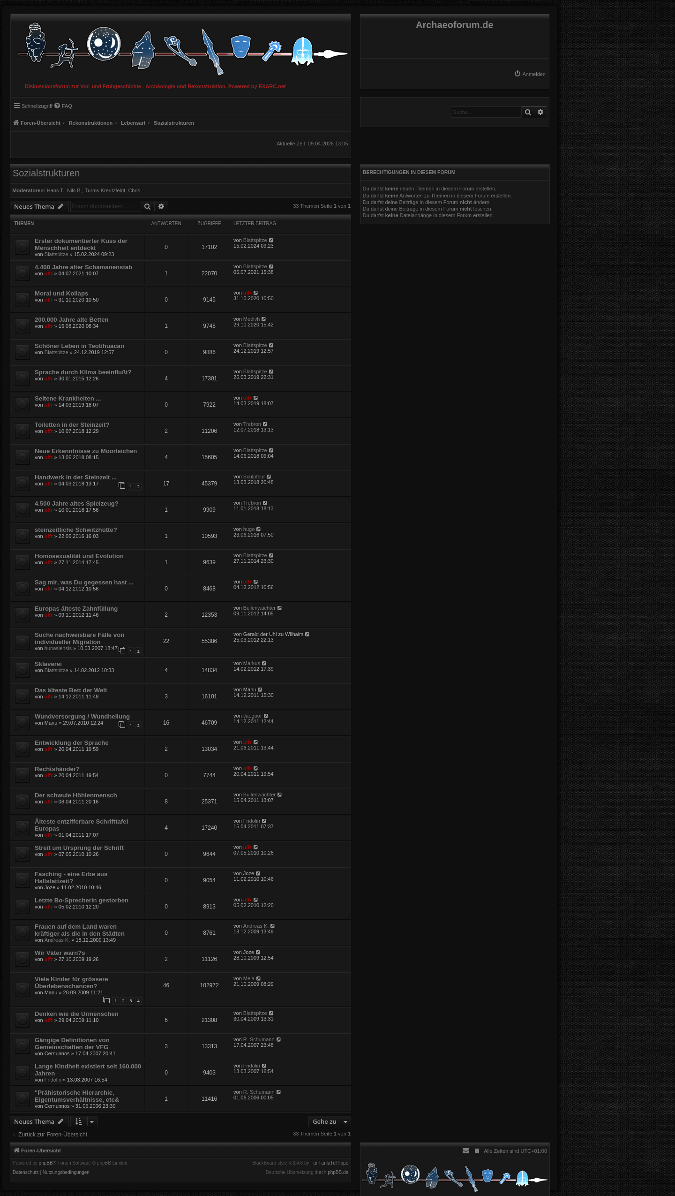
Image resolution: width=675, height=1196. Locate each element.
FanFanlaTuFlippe (329, 1163)
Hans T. (55, 190)
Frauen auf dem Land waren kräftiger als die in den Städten (80, 930)
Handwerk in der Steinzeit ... (76, 477)
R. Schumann (259, 1039)
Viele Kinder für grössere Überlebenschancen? (71, 983)
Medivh (251, 319)
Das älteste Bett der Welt (71, 690)
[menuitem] (530, 74)
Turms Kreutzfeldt (105, 190)
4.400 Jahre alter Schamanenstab (83, 267)
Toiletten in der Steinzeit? (72, 424)
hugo (249, 529)
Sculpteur (254, 476)
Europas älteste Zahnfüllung (76, 608)
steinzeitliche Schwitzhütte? (76, 529)
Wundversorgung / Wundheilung (82, 716)
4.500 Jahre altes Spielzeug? (77, 503)
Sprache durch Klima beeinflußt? (83, 372)
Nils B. (74, 190)
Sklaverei (48, 663)
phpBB (46, 1163)
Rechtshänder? (57, 768)
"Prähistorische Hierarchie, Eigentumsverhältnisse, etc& (77, 1096)
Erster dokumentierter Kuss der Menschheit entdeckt (81, 244)
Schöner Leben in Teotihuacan (79, 345)
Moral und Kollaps (61, 293)
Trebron (252, 424)
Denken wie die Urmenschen (77, 1013)
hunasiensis (58, 648)
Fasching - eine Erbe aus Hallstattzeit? (71, 878)
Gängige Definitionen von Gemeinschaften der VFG (72, 1044)
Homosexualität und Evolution (79, 556)
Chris (134, 190)
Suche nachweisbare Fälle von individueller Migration (79, 638)
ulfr (49, 273)
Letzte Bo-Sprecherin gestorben (81, 900)
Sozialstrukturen (46, 173)
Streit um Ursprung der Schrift (79, 847)
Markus (251, 663)
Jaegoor (252, 716)
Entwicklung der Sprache (72, 742)
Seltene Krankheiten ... (68, 398)
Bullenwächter (259, 608)
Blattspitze (56, 254)
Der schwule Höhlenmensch (76, 795)
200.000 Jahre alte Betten (72, 319)
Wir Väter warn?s (60, 952)
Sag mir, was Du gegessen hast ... (84, 582)
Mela (249, 978)
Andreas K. (57, 940)
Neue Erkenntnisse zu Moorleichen (86, 450)
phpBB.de (338, 1172)
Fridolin (251, 821)
